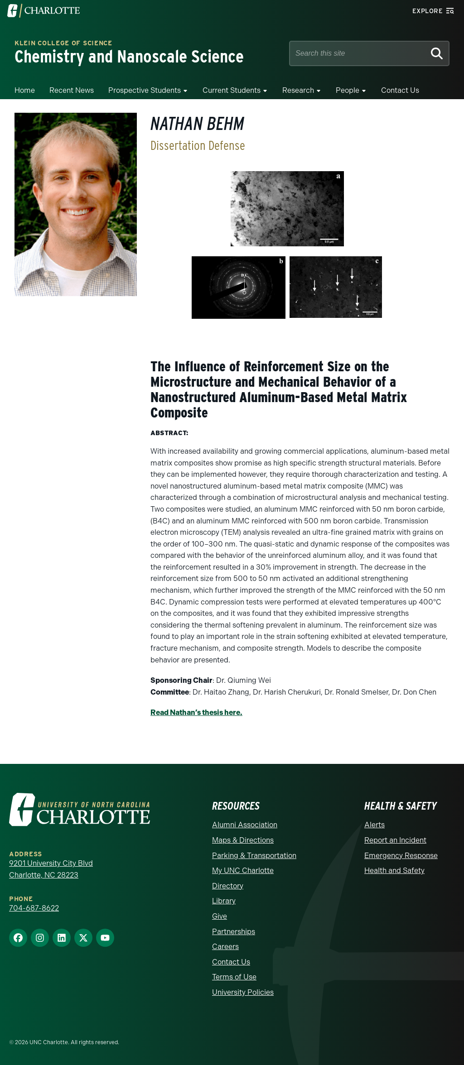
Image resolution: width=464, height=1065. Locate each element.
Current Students (232, 90)
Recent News (71, 90)
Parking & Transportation (254, 855)
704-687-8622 (34, 908)
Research (298, 90)
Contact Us (400, 90)
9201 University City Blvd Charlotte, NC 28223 (51, 869)
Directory (227, 886)
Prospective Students (144, 90)
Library (224, 901)
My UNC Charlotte (243, 870)
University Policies (243, 992)
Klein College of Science (63, 43)
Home (24, 90)
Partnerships (233, 931)
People (347, 90)
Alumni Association (244, 824)
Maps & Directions (243, 840)
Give (219, 916)
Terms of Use (234, 977)
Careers (225, 946)
